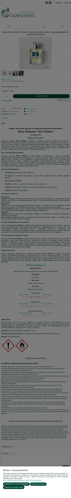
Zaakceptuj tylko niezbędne (16, 484)
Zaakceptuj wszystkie (13, 487)
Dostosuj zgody (38, 484)
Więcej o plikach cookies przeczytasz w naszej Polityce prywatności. (22, 480)
